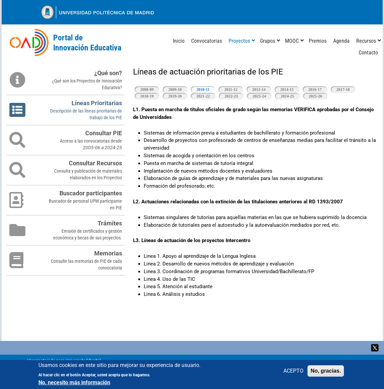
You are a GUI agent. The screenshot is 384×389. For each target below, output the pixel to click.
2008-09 (147, 89)
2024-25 (287, 96)
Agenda (341, 41)
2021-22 (203, 96)
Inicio (178, 41)
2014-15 (287, 89)
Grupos (267, 41)
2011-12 (230, 89)
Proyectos (239, 41)
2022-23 (231, 96)
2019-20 (175, 96)
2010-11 (206, 89)
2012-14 (259, 89)
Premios (318, 41)
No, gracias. (325, 371)
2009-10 (175, 89)
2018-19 (147, 96)
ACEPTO (293, 371)
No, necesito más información (74, 383)
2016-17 (315, 89)
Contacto (368, 52)
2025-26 (315, 96)
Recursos (366, 41)
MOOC (292, 41)
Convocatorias (206, 41)
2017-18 (343, 89)
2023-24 (259, 96)
